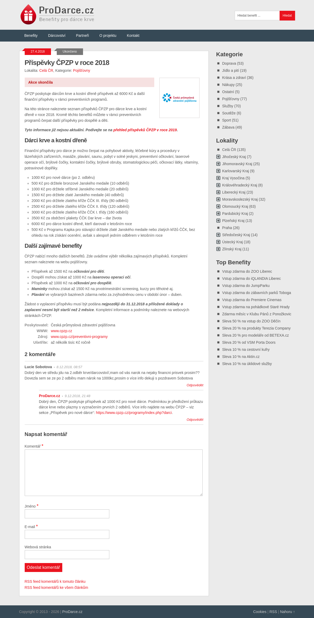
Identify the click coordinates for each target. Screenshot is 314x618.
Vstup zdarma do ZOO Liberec (247, 271)
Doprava (229, 63)
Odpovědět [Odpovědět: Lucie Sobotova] (195, 385)
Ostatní (228, 92)
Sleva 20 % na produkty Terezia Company (256, 328)
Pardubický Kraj (235, 213)
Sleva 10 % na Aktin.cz (241, 356)
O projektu (107, 35)
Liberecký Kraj (234, 192)
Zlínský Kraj (231, 249)
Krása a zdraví (234, 77)
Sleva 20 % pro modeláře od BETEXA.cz (255, 335)
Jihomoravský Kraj (237, 164)
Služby (227, 106)
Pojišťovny (81, 70)
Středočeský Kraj (236, 235)
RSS (273, 612)
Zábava (228, 127)
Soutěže (229, 113)
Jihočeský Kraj (234, 157)
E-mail (31, 526)
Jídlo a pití (230, 70)
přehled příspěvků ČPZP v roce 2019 (145, 130)
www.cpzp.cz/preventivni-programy (79, 337)
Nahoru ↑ (287, 612)
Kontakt (133, 35)
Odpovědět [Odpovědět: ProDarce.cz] (195, 420)
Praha (227, 228)
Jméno (32, 506)
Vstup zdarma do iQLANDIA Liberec (251, 278)
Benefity (31, 35)
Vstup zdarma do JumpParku (246, 285)
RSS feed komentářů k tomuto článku (55, 581)
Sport (226, 120)
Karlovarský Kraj (235, 171)
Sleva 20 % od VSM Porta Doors (249, 342)
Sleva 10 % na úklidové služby (247, 364)
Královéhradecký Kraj (239, 185)
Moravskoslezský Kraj (240, 199)
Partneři (82, 35)
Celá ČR (46, 70)
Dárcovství (56, 35)
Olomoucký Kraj (235, 206)
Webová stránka (38, 547)
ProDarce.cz (49, 396)
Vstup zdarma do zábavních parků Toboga (256, 293)
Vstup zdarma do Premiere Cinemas (252, 300)
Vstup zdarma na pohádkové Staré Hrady (256, 307)
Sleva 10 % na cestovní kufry (246, 349)
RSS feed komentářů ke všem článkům (56, 587)
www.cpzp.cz (61, 331)
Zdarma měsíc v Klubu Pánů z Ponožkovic (256, 314)
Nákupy (228, 85)
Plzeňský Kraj (233, 221)
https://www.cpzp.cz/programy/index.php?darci (134, 413)
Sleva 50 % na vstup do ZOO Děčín (251, 321)
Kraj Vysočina (233, 178)
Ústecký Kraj (232, 242)
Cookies (259, 612)
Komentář (34, 446)
